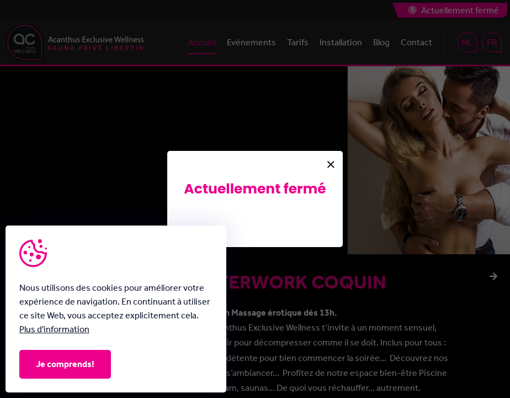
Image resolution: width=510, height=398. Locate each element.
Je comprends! (65, 364)
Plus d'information (54, 329)
